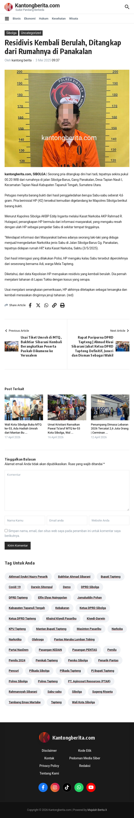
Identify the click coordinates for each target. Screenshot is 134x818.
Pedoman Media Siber (84, 758)
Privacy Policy (49, 766)
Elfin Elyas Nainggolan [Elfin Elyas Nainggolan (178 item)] (52, 597)
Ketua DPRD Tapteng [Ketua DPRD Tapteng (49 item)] (22, 618)
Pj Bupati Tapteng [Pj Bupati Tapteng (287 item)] (102, 670)
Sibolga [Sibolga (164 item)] (77, 691)
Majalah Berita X (97, 810)
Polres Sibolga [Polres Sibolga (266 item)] (18, 681)
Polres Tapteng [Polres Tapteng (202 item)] (48, 681)
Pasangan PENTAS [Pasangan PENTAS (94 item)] (84, 649)
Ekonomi (30, 18)
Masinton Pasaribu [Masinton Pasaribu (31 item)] (89, 629)
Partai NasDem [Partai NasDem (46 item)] (18, 649)
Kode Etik (84, 750)
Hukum (43, 18)
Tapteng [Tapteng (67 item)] (56, 702)
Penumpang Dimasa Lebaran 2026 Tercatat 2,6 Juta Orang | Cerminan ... (109, 429)
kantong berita (22, 60)
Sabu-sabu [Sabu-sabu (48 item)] (54, 691)
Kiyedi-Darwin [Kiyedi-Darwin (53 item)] (96, 618)
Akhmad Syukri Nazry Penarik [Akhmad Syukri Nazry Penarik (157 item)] (28, 576)
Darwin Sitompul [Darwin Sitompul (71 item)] (41, 587)
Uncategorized (31, 33)
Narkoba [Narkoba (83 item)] (117, 629)
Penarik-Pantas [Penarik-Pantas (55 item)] (108, 660)
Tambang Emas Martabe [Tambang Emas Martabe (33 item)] (25, 702)
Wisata (73, 18)
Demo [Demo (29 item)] (66, 587)
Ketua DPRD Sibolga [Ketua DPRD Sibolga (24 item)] (93, 608)
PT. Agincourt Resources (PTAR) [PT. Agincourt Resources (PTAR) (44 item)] (89, 681)
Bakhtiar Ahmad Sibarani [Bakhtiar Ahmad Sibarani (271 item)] (74, 576)
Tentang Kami (49, 773)
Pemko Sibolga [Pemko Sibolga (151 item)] (78, 660)
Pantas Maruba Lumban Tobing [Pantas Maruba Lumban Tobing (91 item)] (74, 639)
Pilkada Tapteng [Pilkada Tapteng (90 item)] (70, 670)
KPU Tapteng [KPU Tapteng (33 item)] (17, 629)
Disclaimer (49, 750)
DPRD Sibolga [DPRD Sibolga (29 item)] (90, 587)
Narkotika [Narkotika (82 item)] (15, 639)
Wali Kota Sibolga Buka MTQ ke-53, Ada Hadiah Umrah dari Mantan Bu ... (23, 429)
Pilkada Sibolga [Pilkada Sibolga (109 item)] (39, 670)
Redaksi (84, 766)
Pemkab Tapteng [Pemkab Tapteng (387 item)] (47, 660)
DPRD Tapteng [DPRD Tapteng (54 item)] (18, 597)
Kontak (49, 758)
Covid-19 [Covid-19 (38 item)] (15, 587)
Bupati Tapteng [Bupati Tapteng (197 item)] (110, 576)
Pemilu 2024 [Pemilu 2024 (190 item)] (17, 660)
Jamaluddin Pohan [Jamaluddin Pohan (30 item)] (89, 597)
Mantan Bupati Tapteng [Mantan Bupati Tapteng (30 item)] (51, 629)
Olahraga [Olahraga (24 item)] (38, 639)
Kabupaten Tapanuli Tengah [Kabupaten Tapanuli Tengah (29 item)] (27, 608)
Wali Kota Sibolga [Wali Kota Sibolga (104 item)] (83, 702)
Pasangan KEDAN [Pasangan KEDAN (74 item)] (50, 649)
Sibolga (11, 33)
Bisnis (17, 18)
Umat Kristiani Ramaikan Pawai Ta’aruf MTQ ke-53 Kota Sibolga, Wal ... (64, 429)
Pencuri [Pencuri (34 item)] (14, 670)
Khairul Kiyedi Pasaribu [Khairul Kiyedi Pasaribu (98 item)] (61, 618)
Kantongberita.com (39, 5)
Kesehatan (59, 18)
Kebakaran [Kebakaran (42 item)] (62, 608)
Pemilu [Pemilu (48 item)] (112, 649)
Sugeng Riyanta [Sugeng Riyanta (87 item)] (102, 691)
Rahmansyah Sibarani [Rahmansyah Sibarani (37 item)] (23, 691)
